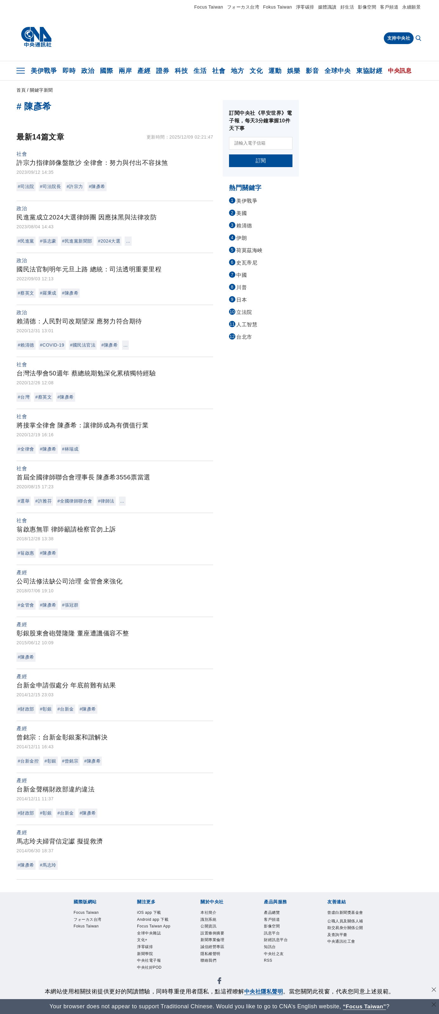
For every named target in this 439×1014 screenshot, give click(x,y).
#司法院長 (50, 186)
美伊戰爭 (44, 70)
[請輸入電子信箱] (260, 143)
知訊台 (270, 947)
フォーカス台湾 (243, 7)
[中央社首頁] (36, 37)
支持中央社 (398, 38)
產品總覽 (272, 912)
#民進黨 (26, 241)
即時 (68, 70)
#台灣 (23, 397)
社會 (218, 70)
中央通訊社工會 (341, 941)
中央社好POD (149, 967)
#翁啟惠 (26, 553)
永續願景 (411, 7)
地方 (237, 70)
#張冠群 (70, 605)
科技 (181, 70)
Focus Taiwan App (153, 926)
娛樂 (293, 70)
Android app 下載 (152, 919)
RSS (268, 960)
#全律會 (26, 449)
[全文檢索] (419, 38)
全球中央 (337, 70)
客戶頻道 (389, 7)
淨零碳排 (305, 7)
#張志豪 (48, 241)
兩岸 (125, 70)
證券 (162, 70)
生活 (199, 70)
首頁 (21, 90)
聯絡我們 (208, 960)
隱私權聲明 (210, 954)
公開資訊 (208, 926)
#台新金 (65, 709)
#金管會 (26, 605)
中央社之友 (274, 954)
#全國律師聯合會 (74, 501)
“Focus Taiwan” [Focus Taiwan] (364, 1006)
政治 (87, 70)
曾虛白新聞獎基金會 (345, 912)
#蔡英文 (26, 293)
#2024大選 (109, 241)
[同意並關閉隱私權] (433, 990)
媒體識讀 (327, 7)
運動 (274, 70)
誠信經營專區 (212, 947)
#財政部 (26, 709)
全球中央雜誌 (149, 933)
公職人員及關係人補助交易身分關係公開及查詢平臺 (345, 928)
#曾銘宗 (70, 761)
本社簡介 (208, 912)
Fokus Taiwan (277, 7)
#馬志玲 (48, 865)
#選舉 (23, 501)
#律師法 (106, 501)
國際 (106, 70)
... (128, 241)
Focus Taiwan (208, 7)
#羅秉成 (48, 293)
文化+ (142, 940)
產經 (143, 70)
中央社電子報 (149, 960)
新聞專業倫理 (212, 940)
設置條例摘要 (212, 933)
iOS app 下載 (149, 912)
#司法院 (26, 186)
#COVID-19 (52, 345)
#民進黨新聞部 (77, 241)
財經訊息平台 (276, 940)
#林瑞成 (70, 449)
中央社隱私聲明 (263, 991)
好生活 (347, 7)
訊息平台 (272, 933)
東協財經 (369, 70)
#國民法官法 (83, 345)
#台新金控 (28, 761)
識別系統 (208, 919)
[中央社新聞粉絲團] (219, 982)
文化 (256, 70)
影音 (312, 70)
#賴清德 (26, 345)
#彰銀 (46, 709)
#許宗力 (75, 186)
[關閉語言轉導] (433, 1005)
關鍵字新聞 (41, 90)
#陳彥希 (97, 186)
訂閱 (261, 160)
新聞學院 (145, 954)
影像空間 (367, 7)
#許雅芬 (43, 501)
